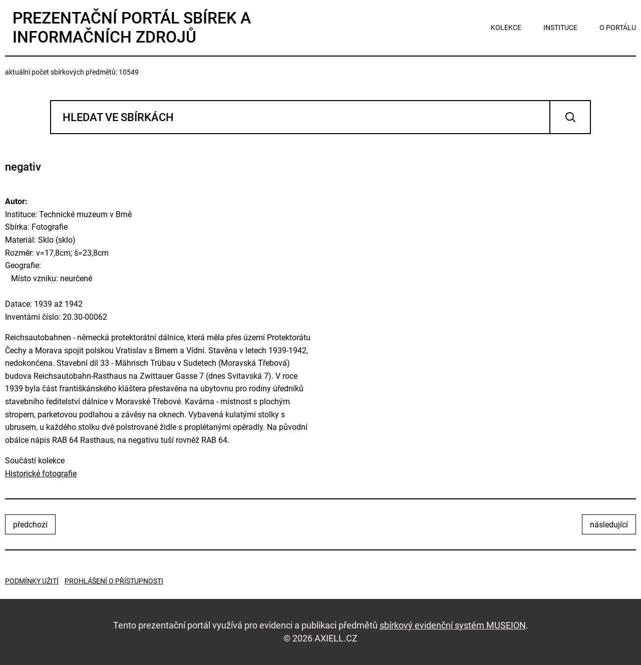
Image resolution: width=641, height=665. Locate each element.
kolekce (506, 28)
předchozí (30, 524)
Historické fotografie (41, 473)
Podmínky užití (32, 581)
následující (609, 524)
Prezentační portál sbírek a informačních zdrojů (132, 28)
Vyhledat (570, 117)
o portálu (617, 28)
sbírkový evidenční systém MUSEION (453, 625)
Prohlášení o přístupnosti (114, 581)
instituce (560, 28)
